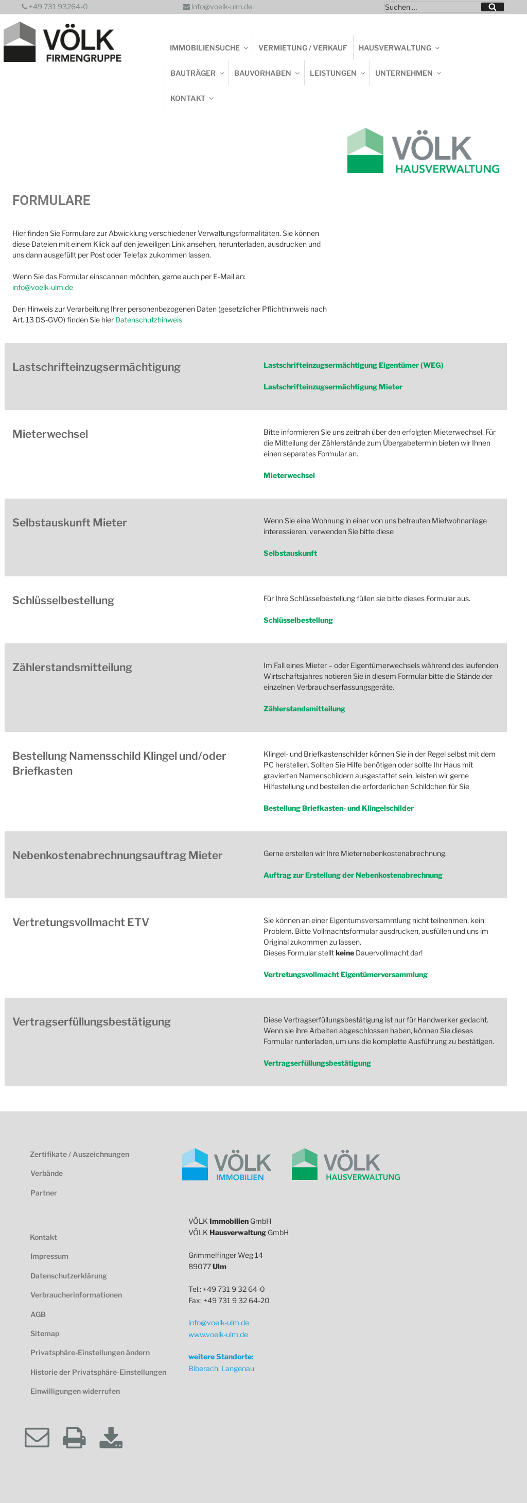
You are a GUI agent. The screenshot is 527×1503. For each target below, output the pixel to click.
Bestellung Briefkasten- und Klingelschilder (339, 808)
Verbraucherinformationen (76, 1294)
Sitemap (44, 1333)
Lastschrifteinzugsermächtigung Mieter (333, 386)
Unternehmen (409, 73)
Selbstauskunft (290, 553)
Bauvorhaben (267, 73)
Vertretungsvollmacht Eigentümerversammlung (346, 974)
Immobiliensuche (210, 47)
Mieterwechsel (289, 475)
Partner (43, 1192)
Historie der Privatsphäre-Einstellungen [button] (98, 1372)
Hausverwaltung (400, 47)
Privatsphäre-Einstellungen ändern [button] (90, 1352)
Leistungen (338, 73)
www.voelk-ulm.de (218, 1334)
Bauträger (197, 73)
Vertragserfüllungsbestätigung (317, 1062)
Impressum (49, 1256)
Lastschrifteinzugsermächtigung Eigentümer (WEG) (354, 365)
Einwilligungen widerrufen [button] (75, 1391)
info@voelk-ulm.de (217, 6)
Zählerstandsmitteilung (304, 708)
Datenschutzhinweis (148, 319)
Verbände (46, 1173)
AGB (38, 1314)
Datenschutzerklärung (68, 1275)
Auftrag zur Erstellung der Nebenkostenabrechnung (353, 874)
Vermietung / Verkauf (302, 47)
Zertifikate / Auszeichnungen (79, 1154)
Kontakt (192, 98)
